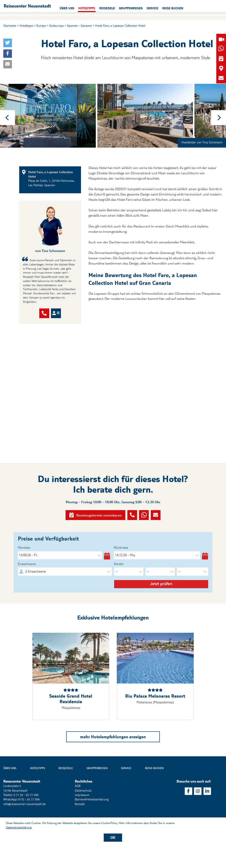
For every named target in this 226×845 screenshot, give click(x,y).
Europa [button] (41, 26)
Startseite (9, 26)
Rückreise (121, 559)
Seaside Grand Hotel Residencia (70, 713)
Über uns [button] (91, 8)
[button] (41, 8)
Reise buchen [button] (197, 8)
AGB (78, 801)
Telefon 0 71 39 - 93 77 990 (20, 810)
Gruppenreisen (97, 783)
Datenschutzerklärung (19, 827)
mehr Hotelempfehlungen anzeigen (113, 751)
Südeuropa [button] (56, 26)
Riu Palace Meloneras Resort (155, 711)
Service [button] (177, 8)
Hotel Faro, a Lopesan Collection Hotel (120, 26)
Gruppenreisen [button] (155, 8)
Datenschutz (83, 805)
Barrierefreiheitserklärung (92, 815)
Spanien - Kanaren (79, 26)
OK (112, 837)
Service (126, 783)
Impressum (82, 810)
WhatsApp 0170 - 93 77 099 (21, 815)
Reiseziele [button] (131, 8)
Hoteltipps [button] (111, 8)
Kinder (119, 575)
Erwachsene (27, 575)
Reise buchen (154, 783)
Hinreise (24, 559)
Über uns (9, 783)
